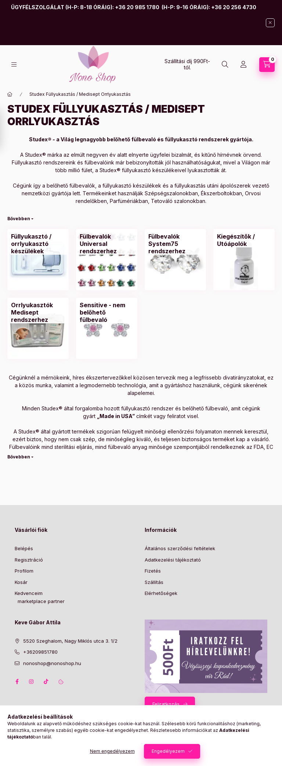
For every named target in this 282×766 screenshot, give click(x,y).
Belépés (24, 548)
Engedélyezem (168, 751)
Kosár (21, 582)
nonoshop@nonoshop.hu (52, 663)
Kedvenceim (29, 593)
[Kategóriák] (14, 64)
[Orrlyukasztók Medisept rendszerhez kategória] (38, 312)
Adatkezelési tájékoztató (173, 560)
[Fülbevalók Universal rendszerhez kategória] (107, 244)
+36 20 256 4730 (233, 7)
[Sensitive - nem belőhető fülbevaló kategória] (107, 312)
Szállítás (154, 582)
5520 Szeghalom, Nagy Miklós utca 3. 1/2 (70, 641)
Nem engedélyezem (112, 751)
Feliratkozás (166, 704)
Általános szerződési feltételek (180, 548)
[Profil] (243, 64)
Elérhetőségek (161, 593)
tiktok (46, 681)
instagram (31, 681)
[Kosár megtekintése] (267, 64)
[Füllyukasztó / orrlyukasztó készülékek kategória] (38, 244)
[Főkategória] (9, 94)
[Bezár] (270, 22)
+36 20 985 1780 (137, 7)
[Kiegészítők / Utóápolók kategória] (244, 240)
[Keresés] (225, 64)
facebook (17, 681)
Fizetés (153, 571)
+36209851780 (40, 652)
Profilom (24, 571)
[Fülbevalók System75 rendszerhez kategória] (175, 244)
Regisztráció (29, 560)
